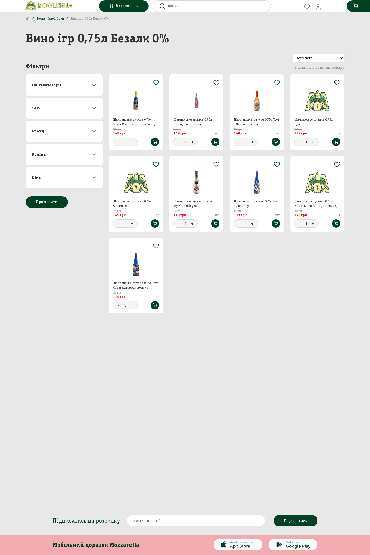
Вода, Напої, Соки (50, 18)
